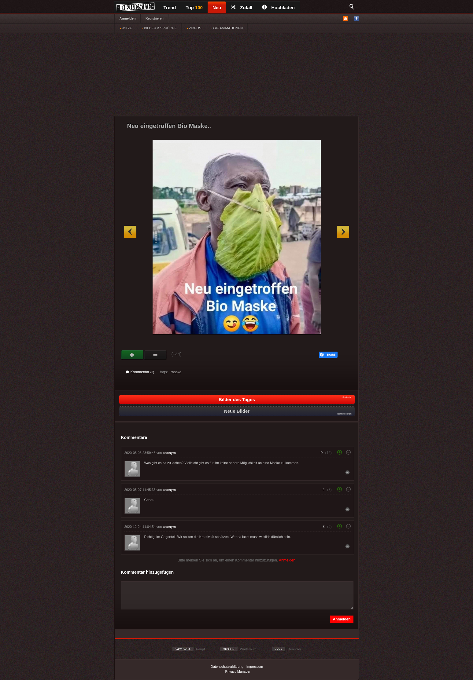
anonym (169, 453)
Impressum (254, 666)
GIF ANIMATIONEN (226, 28)
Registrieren (155, 18)
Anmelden (128, 18)
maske (176, 372)
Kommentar (140, 372)
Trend (170, 7)
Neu (216, 7)
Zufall (241, 7)
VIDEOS (194, 28)
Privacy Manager (238, 671)
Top (194, 7)
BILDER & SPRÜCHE (159, 28)
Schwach (155, 355)
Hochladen (278, 7)
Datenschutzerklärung (227, 666)
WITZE (126, 28)
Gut (132, 355)
